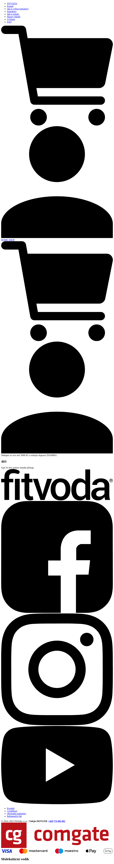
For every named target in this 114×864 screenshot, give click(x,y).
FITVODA (12, 3)
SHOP (12, 240)
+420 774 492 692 (56, 821)
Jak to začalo (13, 14)
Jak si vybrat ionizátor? (18, 9)
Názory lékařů (13, 16)
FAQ (9, 22)
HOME (4, 240)
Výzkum (11, 19)
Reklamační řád (14, 816)
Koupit (10, 6)
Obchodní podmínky (16, 813)
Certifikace (12, 811)
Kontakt (11, 808)
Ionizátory (12, 11)
